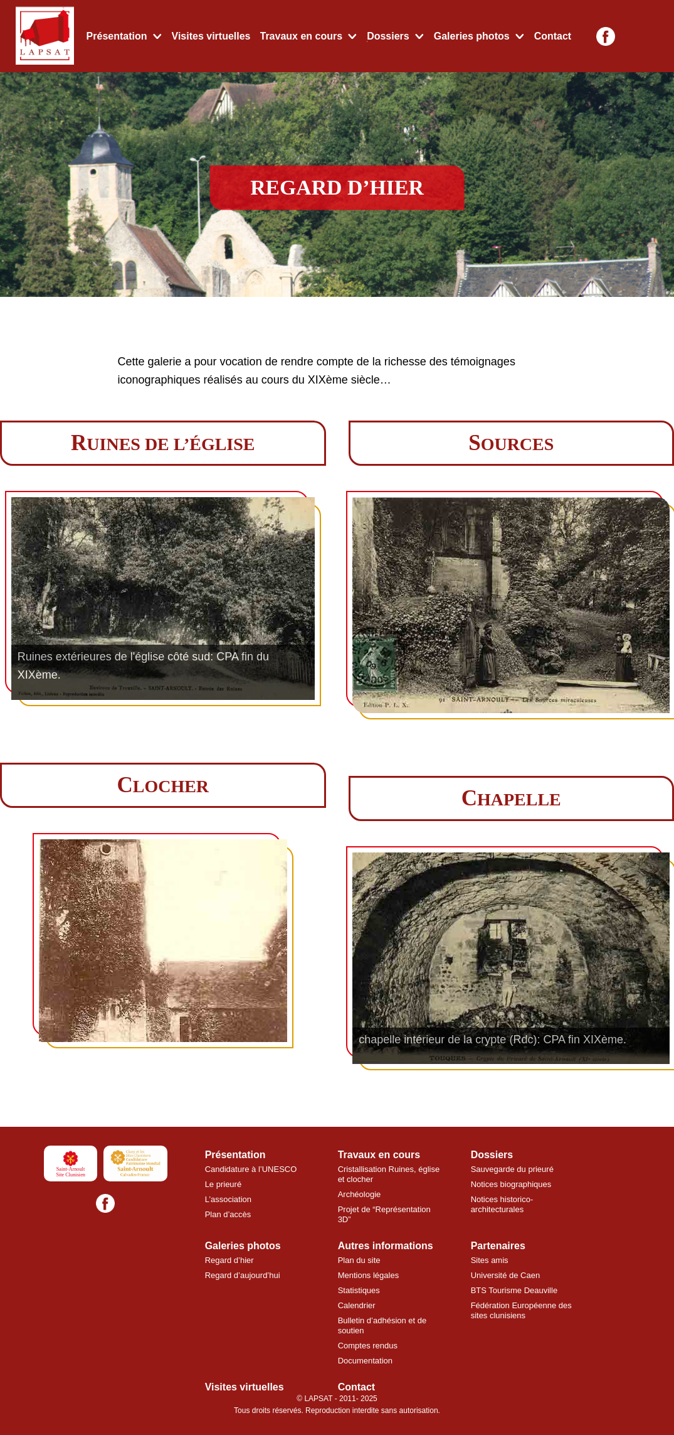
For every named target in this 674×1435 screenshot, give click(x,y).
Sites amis (489, 1260)
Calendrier (357, 1305)
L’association (228, 1199)
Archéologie (359, 1194)
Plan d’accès (228, 1214)
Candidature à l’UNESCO (251, 1169)
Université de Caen (505, 1275)
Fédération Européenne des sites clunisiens (521, 1310)
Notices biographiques (511, 1184)
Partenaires (498, 1245)
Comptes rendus (368, 1345)
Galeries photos (472, 36)
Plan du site (359, 1260)
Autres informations (385, 1245)
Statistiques (359, 1290)
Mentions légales (368, 1275)
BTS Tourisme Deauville (514, 1290)
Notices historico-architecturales (502, 1204)
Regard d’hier (229, 1260)
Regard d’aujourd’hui (242, 1275)
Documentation (365, 1360)
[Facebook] (605, 36)
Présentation (117, 36)
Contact (553, 36)
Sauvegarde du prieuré (512, 1169)
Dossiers (388, 36)
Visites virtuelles (211, 36)
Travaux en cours (301, 36)
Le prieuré (223, 1184)
